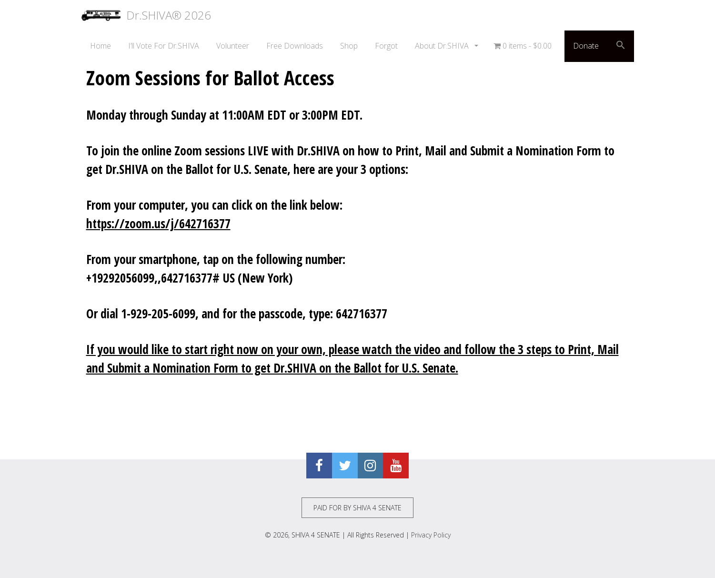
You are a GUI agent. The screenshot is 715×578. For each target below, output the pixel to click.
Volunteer (232, 46)
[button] (620, 46)
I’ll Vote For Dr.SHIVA (163, 46)
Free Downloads (294, 46)
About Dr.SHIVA (443, 46)
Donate (586, 46)
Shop (349, 46)
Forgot (386, 46)
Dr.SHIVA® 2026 (146, 15)
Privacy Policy (431, 534)
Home (100, 46)
